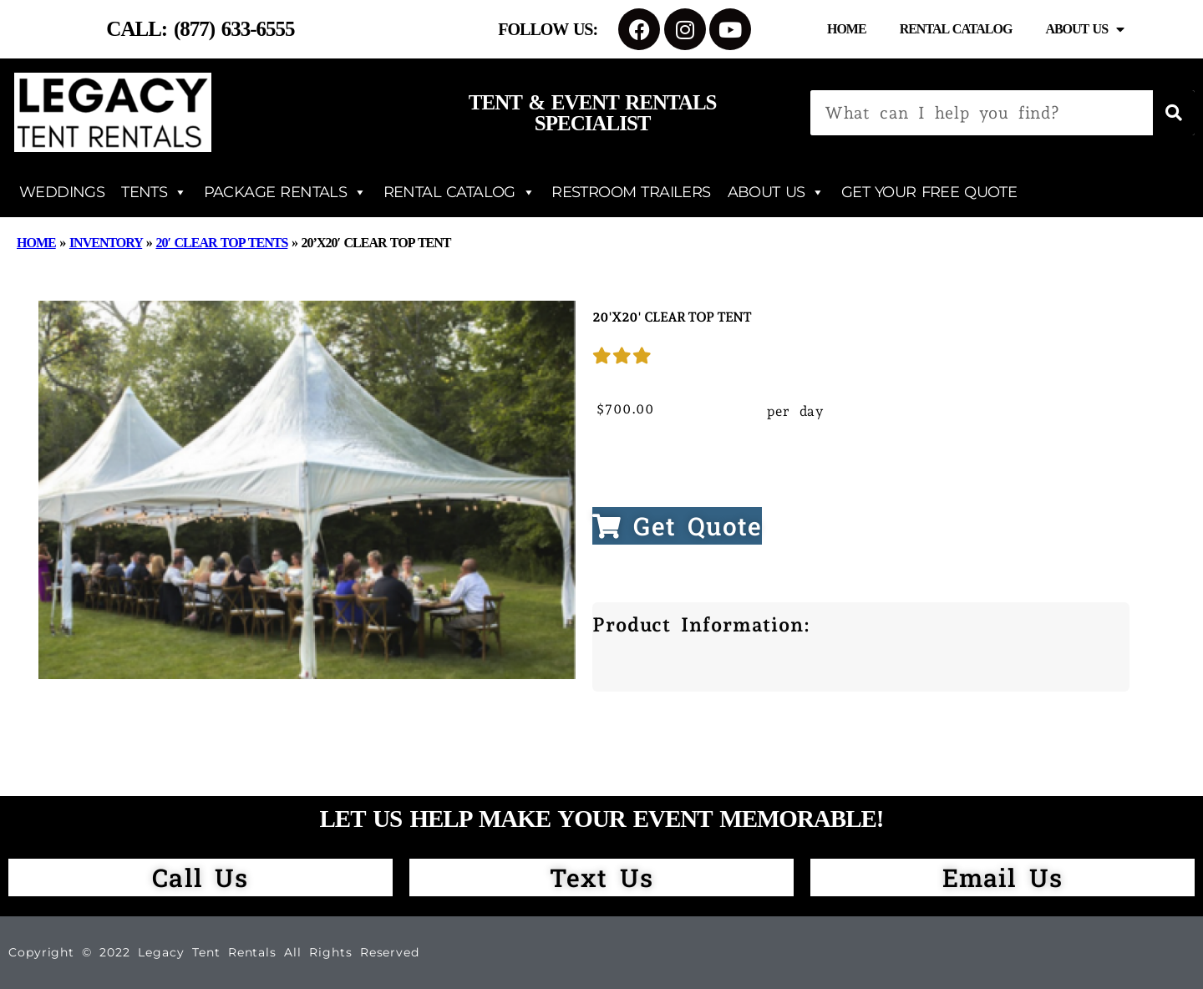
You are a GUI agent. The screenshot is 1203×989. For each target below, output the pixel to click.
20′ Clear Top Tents (221, 243)
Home (846, 29)
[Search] (1174, 112)
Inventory (105, 243)
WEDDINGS (61, 192)
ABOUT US (776, 192)
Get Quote (677, 526)
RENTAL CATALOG (459, 192)
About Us (1084, 29)
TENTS (153, 192)
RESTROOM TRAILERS (630, 192)
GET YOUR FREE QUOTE (929, 192)
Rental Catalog (956, 29)
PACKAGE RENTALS (285, 192)
